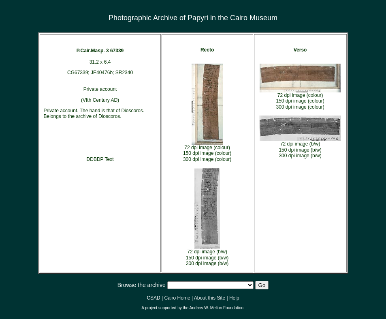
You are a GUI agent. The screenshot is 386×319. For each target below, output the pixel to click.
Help (234, 298)
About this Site (209, 298)
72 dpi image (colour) (207, 147)
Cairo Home (177, 298)
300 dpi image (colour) (207, 159)
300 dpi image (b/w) (207, 263)
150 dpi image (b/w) (207, 258)
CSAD (153, 298)
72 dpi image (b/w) (207, 252)
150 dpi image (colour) (207, 153)
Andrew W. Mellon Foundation (216, 308)
